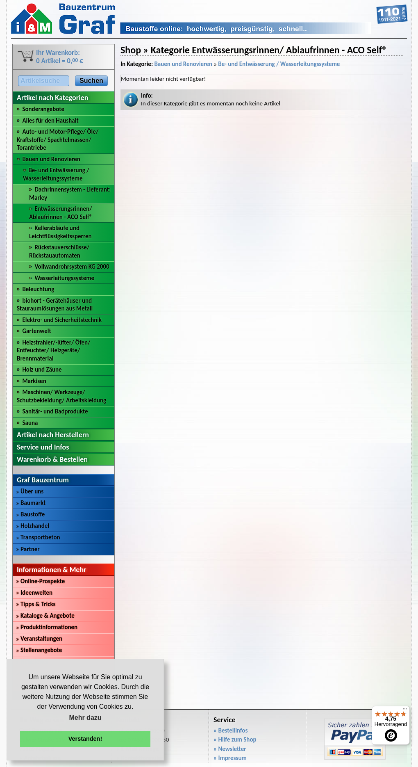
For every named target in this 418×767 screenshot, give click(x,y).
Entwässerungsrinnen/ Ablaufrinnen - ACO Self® (60, 213)
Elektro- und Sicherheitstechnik (62, 320)
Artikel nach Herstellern (53, 434)
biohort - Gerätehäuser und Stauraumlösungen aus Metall (55, 305)
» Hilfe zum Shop (235, 739)
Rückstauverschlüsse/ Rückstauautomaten (59, 251)
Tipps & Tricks (36, 604)
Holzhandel (32, 526)
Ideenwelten (34, 592)
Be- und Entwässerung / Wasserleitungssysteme (56, 174)
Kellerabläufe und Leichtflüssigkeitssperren (60, 232)
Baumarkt (30, 503)
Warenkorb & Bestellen (52, 459)
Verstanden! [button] (85, 738)
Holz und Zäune (41, 369)
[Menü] (405, 711)
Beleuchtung (38, 289)
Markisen (34, 381)
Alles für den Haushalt (50, 120)
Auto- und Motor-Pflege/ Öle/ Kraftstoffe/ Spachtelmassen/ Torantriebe (57, 139)
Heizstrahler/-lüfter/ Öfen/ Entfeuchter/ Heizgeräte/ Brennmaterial (54, 350)
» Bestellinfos (231, 730)
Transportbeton (38, 537)
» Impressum (230, 758)
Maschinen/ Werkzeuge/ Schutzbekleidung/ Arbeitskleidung (61, 396)
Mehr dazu (85, 717)
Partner (28, 549)
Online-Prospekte (40, 581)
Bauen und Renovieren (51, 159)
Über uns (29, 491)
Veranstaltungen (39, 638)
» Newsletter (230, 749)
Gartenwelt (36, 331)
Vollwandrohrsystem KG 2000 (71, 266)
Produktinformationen (46, 627)
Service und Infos (43, 447)
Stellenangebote (39, 650)
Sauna (30, 423)
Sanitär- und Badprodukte (55, 411)
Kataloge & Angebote (45, 615)
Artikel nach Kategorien (52, 97)
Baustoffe (30, 514)
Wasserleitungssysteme (64, 278)
